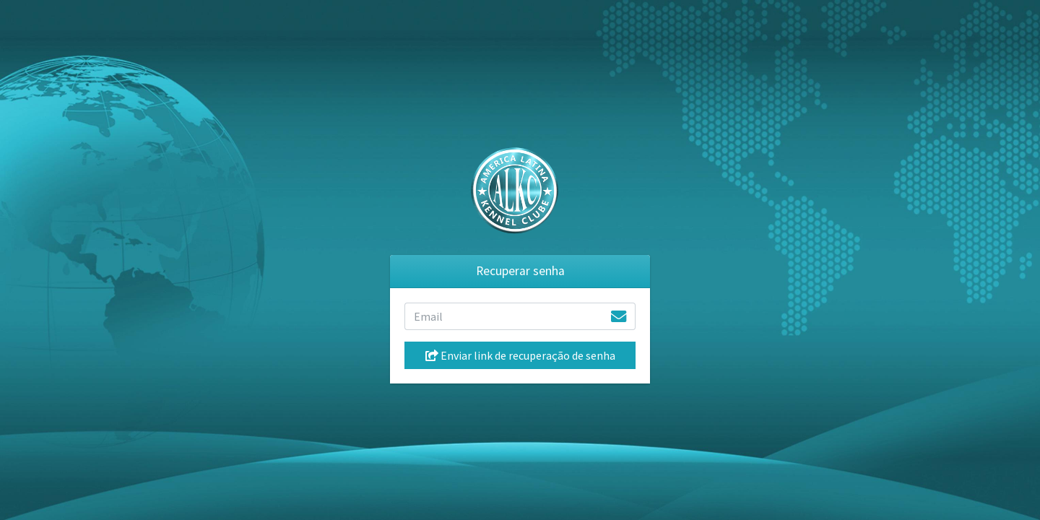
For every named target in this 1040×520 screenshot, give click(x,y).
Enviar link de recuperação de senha (520, 355)
